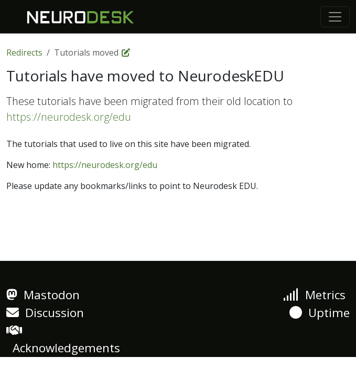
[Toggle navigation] (335, 16)
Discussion (45, 312)
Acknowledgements (63, 340)
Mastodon (43, 295)
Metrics (314, 295)
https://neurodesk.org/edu (68, 117)
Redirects (24, 52)
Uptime (319, 312)
